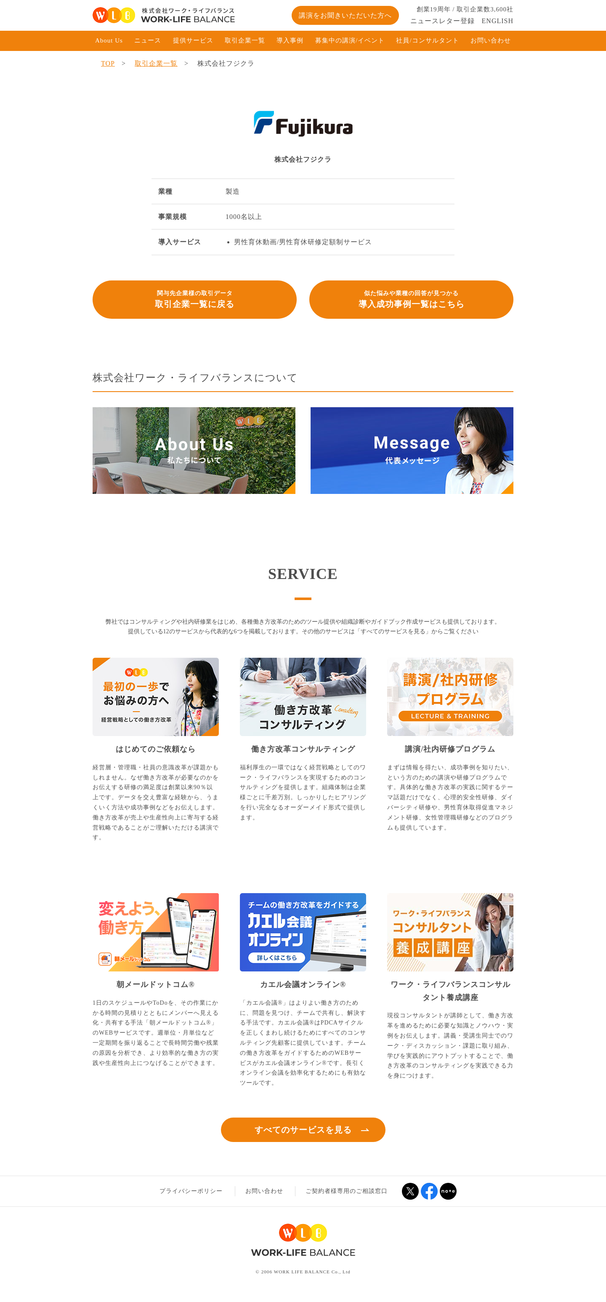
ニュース (147, 40)
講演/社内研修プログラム (450, 749)
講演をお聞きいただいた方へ (345, 15)
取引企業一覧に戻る (195, 299)
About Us (109, 40)
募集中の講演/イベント (350, 40)
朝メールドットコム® (155, 984)
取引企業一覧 (245, 40)
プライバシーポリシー (191, 1191)
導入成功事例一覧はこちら (411, 299)
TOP (108, 63)
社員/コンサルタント (427, 40)
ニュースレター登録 (442, 20)
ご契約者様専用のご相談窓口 (347, 1191)
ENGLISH (497, 20)
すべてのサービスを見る (303, 1129)
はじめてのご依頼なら (156, 749)
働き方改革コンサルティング (303, 749)
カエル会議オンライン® (303, 984)
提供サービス (193, 40)
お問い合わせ (490, 40)
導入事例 (289, 40)
